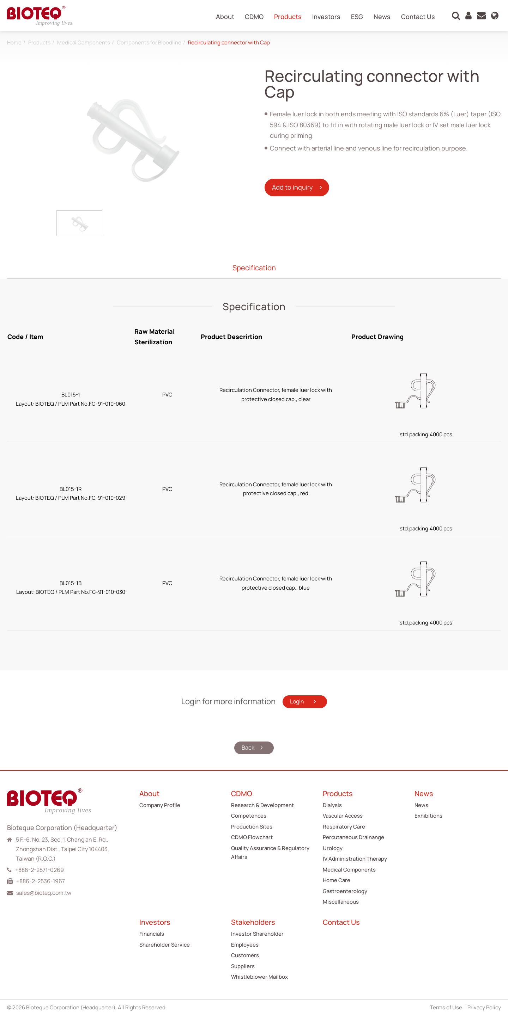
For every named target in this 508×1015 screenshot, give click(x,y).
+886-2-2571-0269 (39, 869)
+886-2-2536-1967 (40, 881)
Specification (254, 267)
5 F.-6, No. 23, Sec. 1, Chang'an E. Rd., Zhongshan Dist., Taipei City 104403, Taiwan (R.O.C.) (62, 848)
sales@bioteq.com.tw (43, 892)
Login (297, 701)
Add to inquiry (293, 187)
